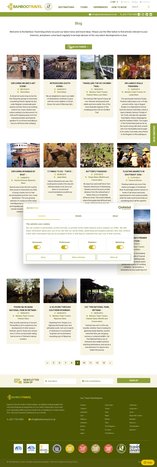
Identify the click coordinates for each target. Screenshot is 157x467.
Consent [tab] (42, 216)
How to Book (119, 7)
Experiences (101, 7)
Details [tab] (78, 216)
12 (97, 363)
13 (104, 363)
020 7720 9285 (130, 14)
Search (148, 7)
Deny (43, 257)
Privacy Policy (72, 462)
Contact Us (146, 2)
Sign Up (133, 380)
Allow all (114, 257)
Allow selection (78, 257)
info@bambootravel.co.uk (104, 14)
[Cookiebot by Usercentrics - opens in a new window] (120, 208)
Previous (47, 363)
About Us (127, 2)
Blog (136, 2)
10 (84, 363)
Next (110, 363)
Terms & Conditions (57, 462)
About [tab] (115, 216)
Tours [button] (84, 7)
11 (90, 363)
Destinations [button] (66, 7)
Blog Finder (79, 47)
